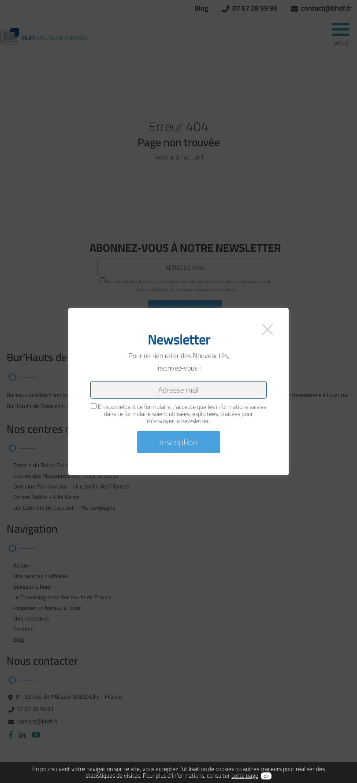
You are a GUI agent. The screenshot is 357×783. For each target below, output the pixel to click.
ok (266, 775)
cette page (244, 775)
